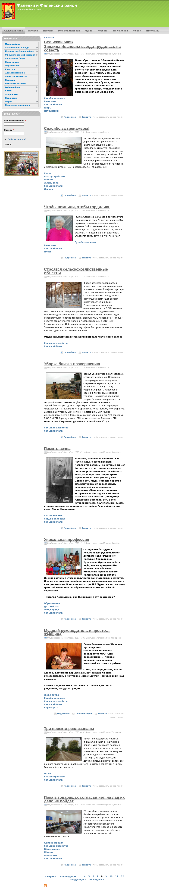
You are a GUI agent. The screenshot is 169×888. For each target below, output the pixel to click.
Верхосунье (51, 707)
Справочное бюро (15, 58)
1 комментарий (83, 714)
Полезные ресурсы (15, 84)
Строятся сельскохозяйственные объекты (76, 271)
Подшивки (11, 98)
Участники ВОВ (53, 515)
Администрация (53, 843)
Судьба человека (54, 98)
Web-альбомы (12, 87)
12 (122, 876)
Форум (137, 31)
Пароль (9, 130)
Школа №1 (50, 855)
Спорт (47, 173)
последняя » (96, 879)
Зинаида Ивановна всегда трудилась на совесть (82, 48)
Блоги (8, 91)
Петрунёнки (51, 111)
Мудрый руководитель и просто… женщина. (77, 632)
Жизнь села (51, 183)
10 (110, 876)
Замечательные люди (17, 48)
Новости (103, 31)
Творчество (11, 94)
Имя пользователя (15, 121)
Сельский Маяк (53, 104)
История (48, 31)
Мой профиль (12, 44)
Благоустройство (54, 176)
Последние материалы (17, 105)
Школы (48, 179)
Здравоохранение (15, 73)
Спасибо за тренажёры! (66, 128)
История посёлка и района (19, 51)
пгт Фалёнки (120, 31)
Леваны (48, 189)
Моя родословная (69, 31)
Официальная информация (20, 55)
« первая (50, 876)
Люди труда (51, 609)
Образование (52, 603)
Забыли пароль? (17, 139)
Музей (88, 31)
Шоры (48, 108)
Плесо (47, 252)
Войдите (86, 117)
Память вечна (57, 448)
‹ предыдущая (67, 876)
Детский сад (51, 606)
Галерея (33, 31)
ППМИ (47, 773)
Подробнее (70, 117)
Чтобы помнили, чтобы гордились (77, 207)
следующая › (78, 879)
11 (116, 876)
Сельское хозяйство (56, 343)
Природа (10, 80)
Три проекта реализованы (69, 728)
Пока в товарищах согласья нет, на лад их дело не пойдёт (84, 799)
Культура (10, 69)
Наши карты (12, 62)
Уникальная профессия (66, 539)
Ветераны (50, 101)
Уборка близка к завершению (72, 364)
